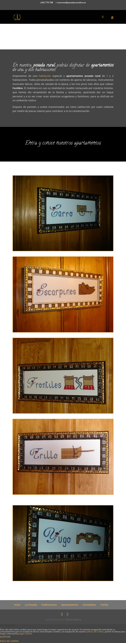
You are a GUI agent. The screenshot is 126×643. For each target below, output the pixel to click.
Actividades (89, 604)
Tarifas (104, 604)
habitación (46, 75)
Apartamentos (69, 604)
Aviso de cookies (9, 640)
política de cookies (95, 631)
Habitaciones (49, 604)
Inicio (17, 604)
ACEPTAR (5, 636)
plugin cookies (25, 633)
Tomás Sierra (73, 619)
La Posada (31, 604)
